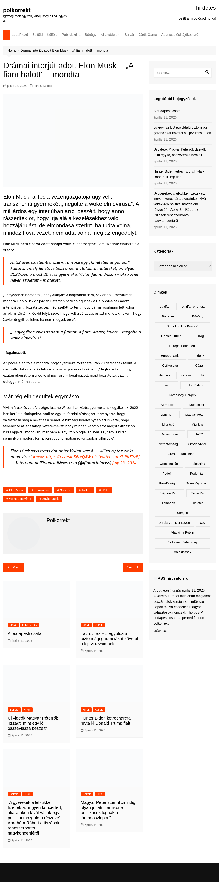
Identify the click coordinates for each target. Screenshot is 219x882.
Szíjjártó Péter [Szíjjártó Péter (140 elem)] (169, 493)
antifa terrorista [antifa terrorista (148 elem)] (193, 306)
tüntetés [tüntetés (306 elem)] (197, 503)
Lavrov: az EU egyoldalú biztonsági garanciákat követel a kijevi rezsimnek (109, 638)
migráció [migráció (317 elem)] (168, 424)
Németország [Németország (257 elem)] (168, 444)
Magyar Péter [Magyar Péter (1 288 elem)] (195, 414)
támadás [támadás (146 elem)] (168, 503)
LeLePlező (20, 35)
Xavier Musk (50, 498)
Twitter (86, 490)
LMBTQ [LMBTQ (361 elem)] (166, 414)
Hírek (37, 86)
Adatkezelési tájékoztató (179, 35)
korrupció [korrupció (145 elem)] (168, 405)
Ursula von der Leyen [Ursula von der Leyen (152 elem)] (174, 522)
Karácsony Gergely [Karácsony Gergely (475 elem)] (182, 395)
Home (12, 50)
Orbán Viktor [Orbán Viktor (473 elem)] (197, 444)
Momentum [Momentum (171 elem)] (170, 434)
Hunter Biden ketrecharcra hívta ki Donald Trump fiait (179, 174)
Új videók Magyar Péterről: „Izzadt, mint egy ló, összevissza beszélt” (33, 723)
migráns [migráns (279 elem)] (197, 424)
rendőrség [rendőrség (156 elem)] (167, 483)
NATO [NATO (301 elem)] (199, 434)
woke (106, 490)
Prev (13, 567)
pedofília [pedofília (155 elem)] (196, 473)
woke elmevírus (20, 498)
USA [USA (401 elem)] (203, 522)
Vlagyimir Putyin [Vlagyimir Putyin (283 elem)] (182, 532)
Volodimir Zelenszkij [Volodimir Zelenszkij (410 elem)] (182, 542)
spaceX (65, 490)
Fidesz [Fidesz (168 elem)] (199, 355)
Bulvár (129, 35)
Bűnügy (90, 35)
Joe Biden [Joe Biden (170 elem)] (195, 385)
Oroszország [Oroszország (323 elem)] (169, 463)
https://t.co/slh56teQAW (68, 457)
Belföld (37, 35)
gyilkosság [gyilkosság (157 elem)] (170, 365)
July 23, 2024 (124, 463)
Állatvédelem (110, 35)
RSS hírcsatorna (173, 578)
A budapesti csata (24, 633)
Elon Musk (16, 490)
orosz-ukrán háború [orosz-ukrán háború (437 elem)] (182, 454)
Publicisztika (71, 35)
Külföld (52, 35)
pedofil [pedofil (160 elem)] (167, 473)
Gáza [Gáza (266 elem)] (199, 365)
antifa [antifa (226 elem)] (164, 306)
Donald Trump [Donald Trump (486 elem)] (171, 336)
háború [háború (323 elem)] (185, 375)
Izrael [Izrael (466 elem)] (166, 385)
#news (39, 457)
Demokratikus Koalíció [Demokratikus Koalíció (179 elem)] (182, 326)
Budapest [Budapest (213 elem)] (168, 316)
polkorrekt (17, 10)
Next (133, 567)
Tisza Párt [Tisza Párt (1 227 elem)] (198, 493)
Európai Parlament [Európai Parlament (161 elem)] (182, 346)
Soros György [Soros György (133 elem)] (196, 483)
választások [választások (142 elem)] (182, 552)
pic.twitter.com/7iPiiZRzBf (116, 457)
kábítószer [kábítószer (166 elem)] (196, 405)
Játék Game (148, 35)
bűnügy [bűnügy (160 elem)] (197, 316)
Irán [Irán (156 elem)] (204, 375)
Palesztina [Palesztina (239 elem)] (198, 463)
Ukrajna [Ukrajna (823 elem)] (182, 513)
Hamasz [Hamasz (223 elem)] (164, 375)
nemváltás (41, 490)
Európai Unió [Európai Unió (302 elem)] (170, 355)
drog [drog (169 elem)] (200, 336)
